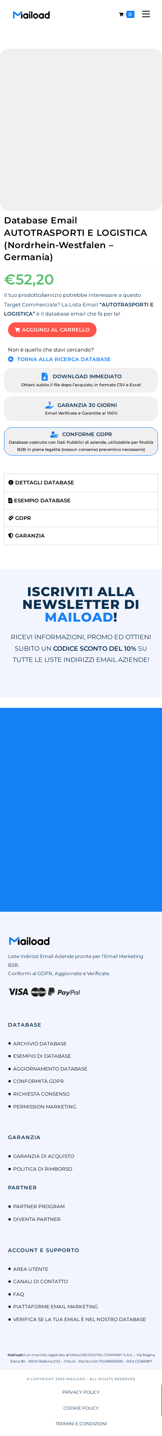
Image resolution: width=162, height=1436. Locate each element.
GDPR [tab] (19, 518)
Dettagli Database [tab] (41, 482)
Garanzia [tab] (26, 535)
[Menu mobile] (143, 14)
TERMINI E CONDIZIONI (81, 1423)
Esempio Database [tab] (39, 500)
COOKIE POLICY (81, 1408)
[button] (52, 329)
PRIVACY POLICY (81, 1392)
